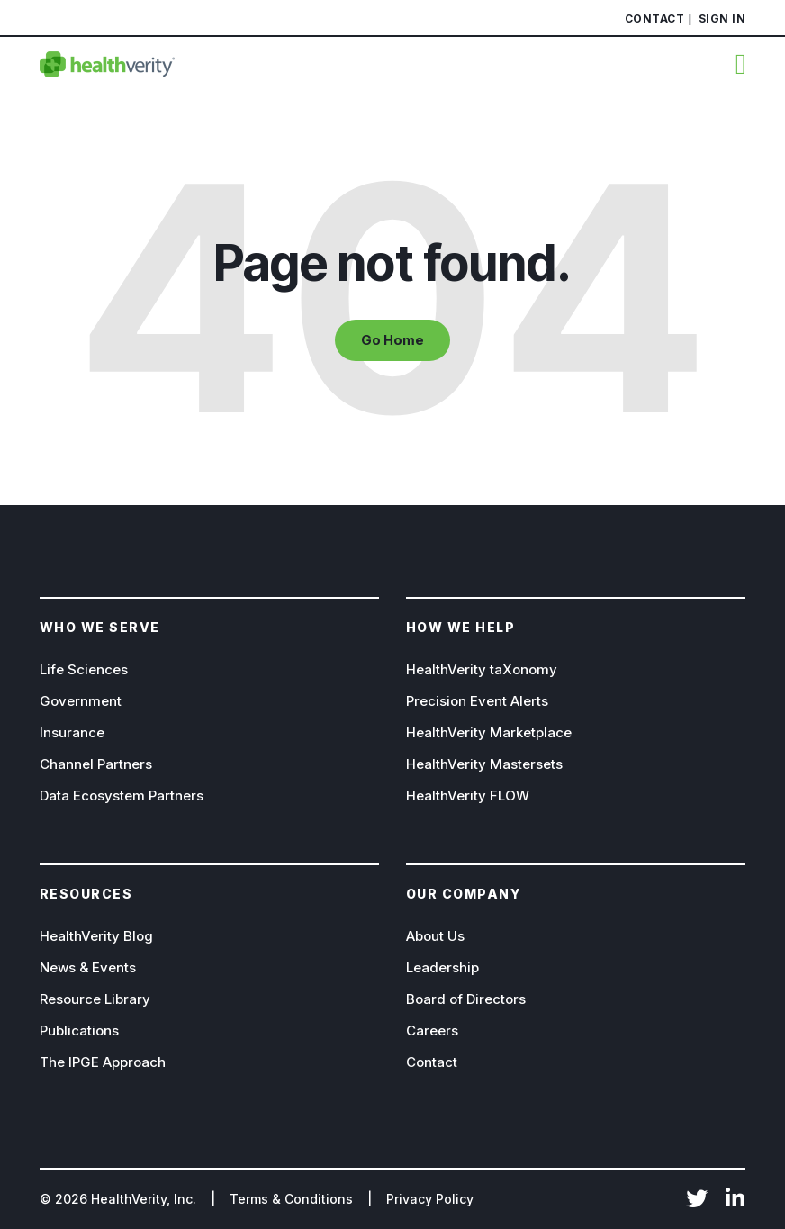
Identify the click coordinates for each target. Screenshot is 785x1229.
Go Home (392, 340)
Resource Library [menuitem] (95, 999)
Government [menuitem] (81, 700)
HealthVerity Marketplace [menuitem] (489, 732)
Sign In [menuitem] (722, 18)
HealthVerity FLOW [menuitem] (467, 795)
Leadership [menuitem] (442, 967)
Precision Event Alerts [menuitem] (477, 700)
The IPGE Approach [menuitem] (103, 1062)
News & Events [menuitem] (88, 967)
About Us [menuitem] (435, 935)
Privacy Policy (430, 1198)
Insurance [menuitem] (72, 732)
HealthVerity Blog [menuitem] (96, 935)
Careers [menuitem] (432, 1030)
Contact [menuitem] (655, 18)
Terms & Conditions (291, 1198)
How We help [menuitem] (461, 627)
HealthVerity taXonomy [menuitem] (481, 669)
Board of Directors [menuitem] (466, 999)
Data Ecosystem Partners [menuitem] (121, 795)
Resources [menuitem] (86, 893)
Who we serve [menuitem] (100, 627)
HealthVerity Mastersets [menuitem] (484, 764)
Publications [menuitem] (79, 1030)
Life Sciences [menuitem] (84, 669)
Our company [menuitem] (463, 893)
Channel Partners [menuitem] (96, 764)
